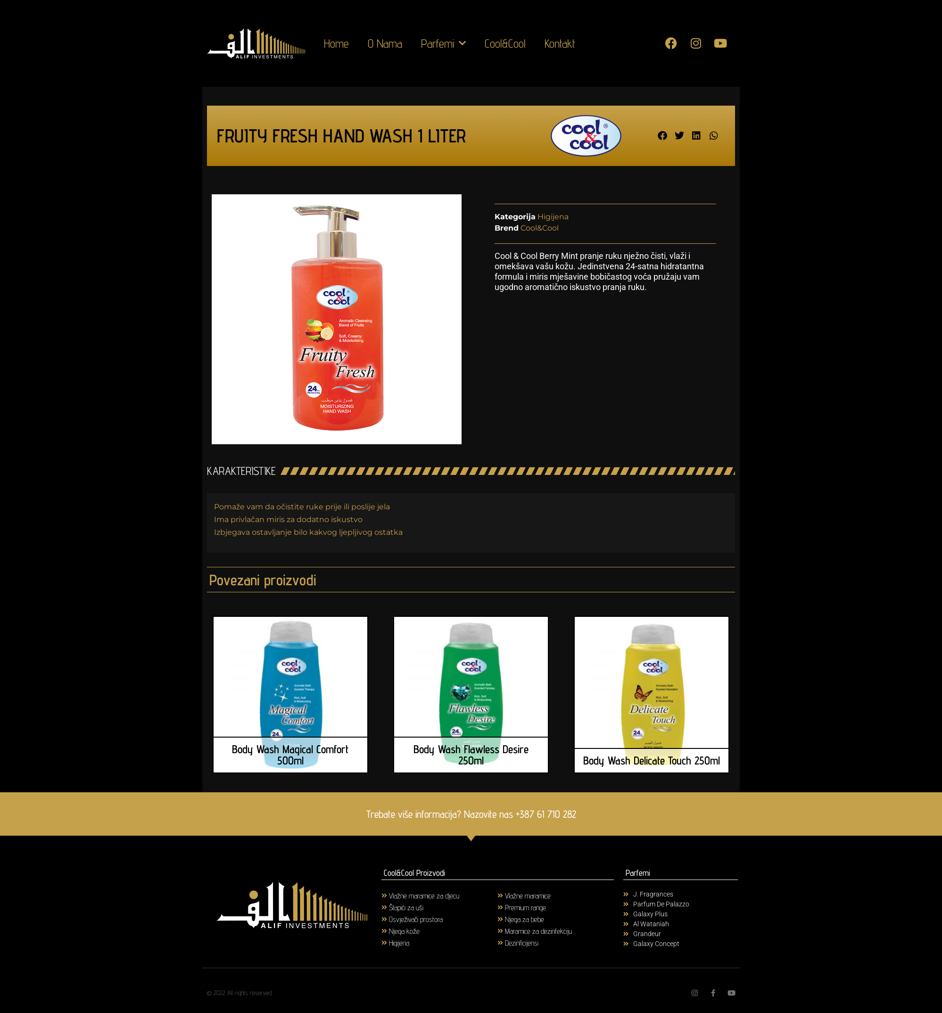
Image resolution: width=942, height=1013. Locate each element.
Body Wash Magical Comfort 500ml (290, 754)
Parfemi (443, 43)
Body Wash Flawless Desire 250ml (471, 754)
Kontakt (560, 43)
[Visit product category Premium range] (555, 907)
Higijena (553, 216)
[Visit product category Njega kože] (439, 931)
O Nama (385, 43)
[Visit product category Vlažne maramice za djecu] (439, 895)
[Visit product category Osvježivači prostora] (439, 919)
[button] (662, 135)
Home (336, 43)
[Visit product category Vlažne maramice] (555, 895)
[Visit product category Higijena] (439, 942)
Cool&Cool (505, 43)
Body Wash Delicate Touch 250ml (651, 760)
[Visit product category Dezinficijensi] (555, 942)
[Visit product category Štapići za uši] (439, 907)
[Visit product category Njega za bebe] (555, 919)
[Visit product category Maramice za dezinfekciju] (555, 931)
